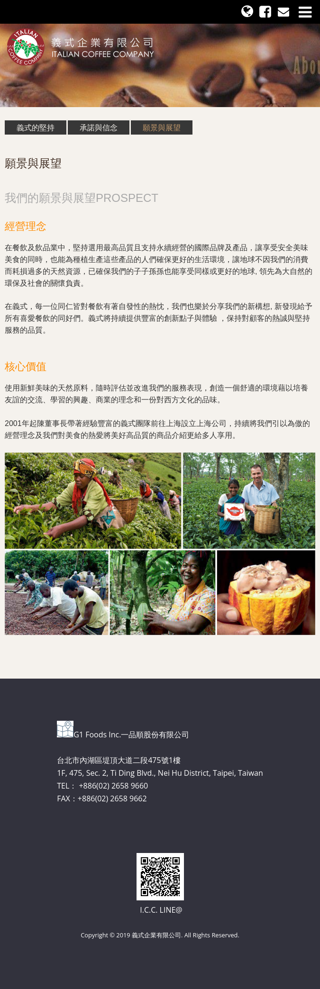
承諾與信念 (99, 127)
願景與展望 (162, 127)
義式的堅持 (36, 127)
